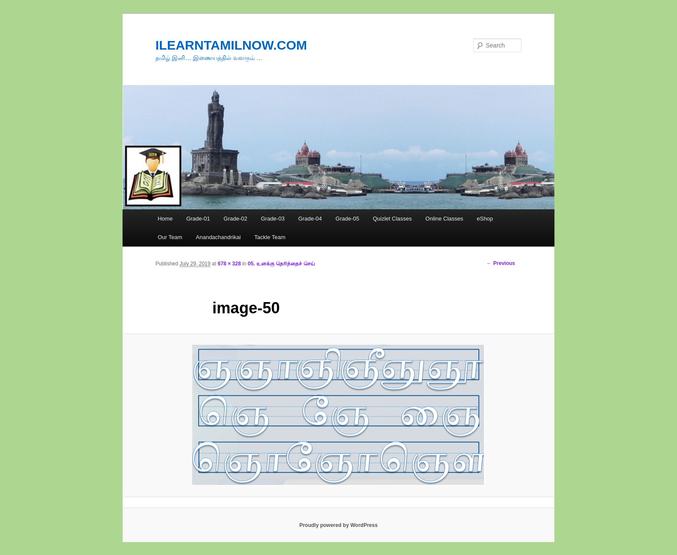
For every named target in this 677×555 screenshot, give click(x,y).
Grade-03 (273, 218)
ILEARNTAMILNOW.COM (231, 45)
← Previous (501, 263)
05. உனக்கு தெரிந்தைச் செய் (281, 264)
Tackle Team (269, 237)
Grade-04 (310, 218)
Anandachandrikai (218, 237)
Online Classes (444, 218)
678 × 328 (229, 264)
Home (165, 218)
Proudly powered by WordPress (338, 525)
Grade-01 (198, 218)
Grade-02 (235, 218)
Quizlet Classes (392, 218)
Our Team (170, 237)
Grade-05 (347, 218)
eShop (485, 218)
